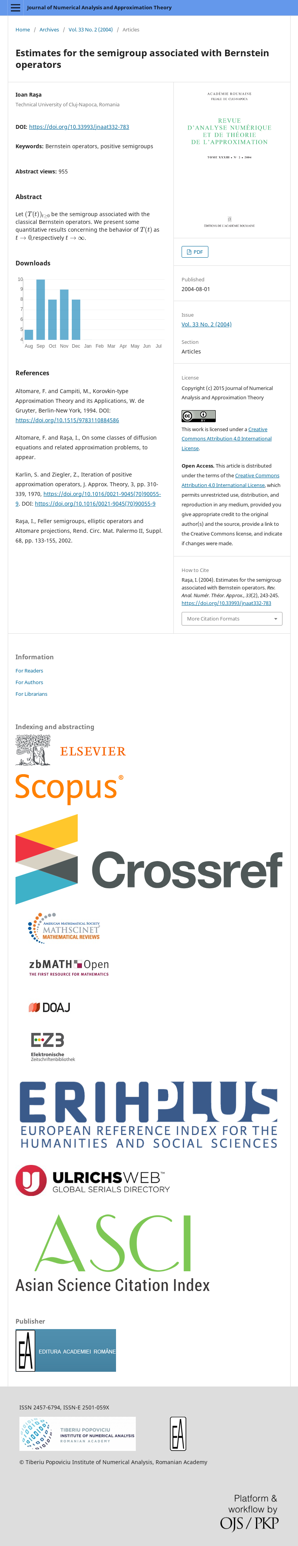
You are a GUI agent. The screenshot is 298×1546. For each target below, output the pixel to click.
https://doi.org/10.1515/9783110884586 (67, 420)
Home (23, 29)
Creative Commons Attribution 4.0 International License (227, 439)
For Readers (29, 670)
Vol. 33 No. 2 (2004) (91, 29)
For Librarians (31, 693)
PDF (197, 251)
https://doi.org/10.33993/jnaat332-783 (79, 126)
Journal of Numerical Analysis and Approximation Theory (99, 7)
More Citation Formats (213, 618)
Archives (49, 29)
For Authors (29, 682)
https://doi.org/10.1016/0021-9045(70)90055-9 (95, 503)
